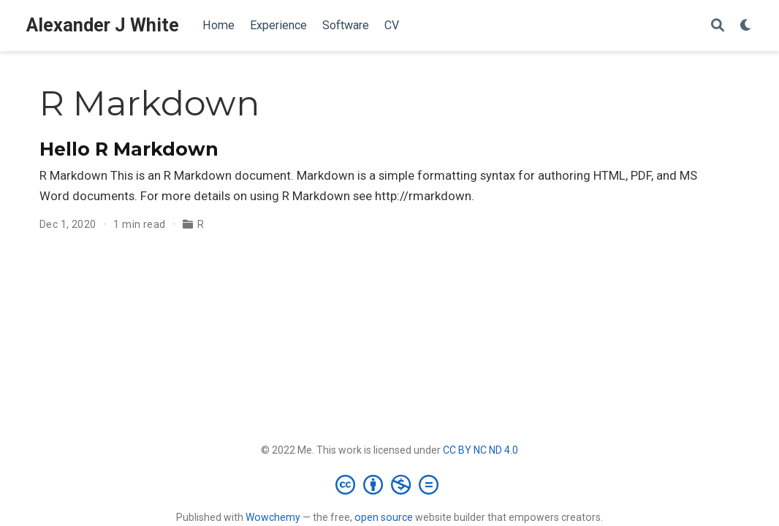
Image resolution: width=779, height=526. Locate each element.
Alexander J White (102, 25)
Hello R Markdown (128, 149)
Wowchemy (273, 517)
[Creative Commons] (389, 484)
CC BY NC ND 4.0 (480, 450)
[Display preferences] (746, 26)
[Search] (717, 26)
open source (383, 517)
